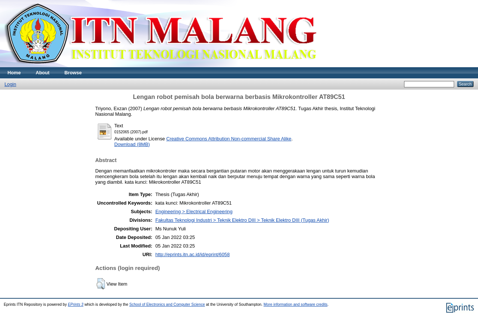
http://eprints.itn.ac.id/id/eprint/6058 (192, 254)
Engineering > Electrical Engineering (194, 211)
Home (14, 72)
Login (10, 84)
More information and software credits (296, 304)
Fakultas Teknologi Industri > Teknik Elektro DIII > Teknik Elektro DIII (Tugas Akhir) (242, 220)
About (43, 72)
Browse (73, 72)
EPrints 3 (76, 304)
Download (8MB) (132, 144)
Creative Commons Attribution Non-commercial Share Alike (228, 139)
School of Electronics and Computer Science (167, 304)
